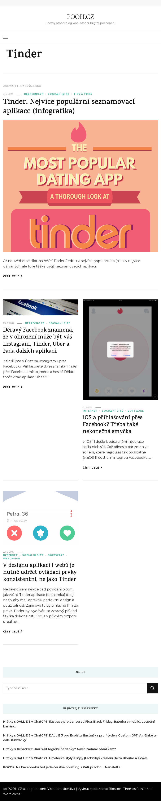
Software (136, 411)
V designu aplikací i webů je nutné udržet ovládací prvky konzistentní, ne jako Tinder (40, 573)
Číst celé (13, 276)
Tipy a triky (83, 94)
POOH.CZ (80, 17)
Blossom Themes (122, 789)
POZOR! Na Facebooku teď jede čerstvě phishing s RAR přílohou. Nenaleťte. (62, 767)
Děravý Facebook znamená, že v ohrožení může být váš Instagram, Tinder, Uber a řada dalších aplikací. (38, 341)
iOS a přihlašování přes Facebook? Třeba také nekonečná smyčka (112, 425)
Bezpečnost (33, 94)
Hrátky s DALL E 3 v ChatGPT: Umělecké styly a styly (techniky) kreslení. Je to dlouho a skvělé (75, 758)
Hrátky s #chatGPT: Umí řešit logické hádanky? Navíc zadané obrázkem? (59, 749)
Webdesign (11, 558)
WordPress (11, 794)
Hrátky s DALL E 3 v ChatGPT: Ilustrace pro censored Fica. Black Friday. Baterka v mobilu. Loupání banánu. (79, 724)
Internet (90, 411)
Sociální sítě (58, 94)
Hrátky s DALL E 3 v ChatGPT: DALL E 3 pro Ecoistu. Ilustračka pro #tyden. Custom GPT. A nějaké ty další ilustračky (80, 738)
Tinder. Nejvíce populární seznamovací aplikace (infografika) (69, 107)
